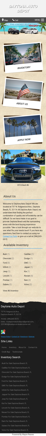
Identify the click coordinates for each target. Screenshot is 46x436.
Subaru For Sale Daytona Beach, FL (16, 426)
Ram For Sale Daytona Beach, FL (15, 421)
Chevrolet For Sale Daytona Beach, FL (17, 372)
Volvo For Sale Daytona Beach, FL (15, 430)
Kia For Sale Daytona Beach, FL (14, 403)
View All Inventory (10, 291)
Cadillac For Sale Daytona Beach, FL (16, 368)
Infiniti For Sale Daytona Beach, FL (15, 390)
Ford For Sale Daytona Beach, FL (14, 381)
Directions (23, 337)
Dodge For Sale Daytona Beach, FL (15, 377)
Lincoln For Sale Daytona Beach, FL (16, 408)
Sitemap (31, 337)
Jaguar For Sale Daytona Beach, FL (15, 394)
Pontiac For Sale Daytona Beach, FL (16, 417)
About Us (22, 347)
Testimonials (17, 352)
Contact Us (15, 337)
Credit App (6, 352)
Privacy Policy (5, 337)
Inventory (12, 347)
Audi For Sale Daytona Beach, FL (14, 363)
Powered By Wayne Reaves (23, 435)
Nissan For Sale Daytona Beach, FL (15, 412)
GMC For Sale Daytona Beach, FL (15, 386)
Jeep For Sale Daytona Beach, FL (15, 399)
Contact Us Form (10, 236)
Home (4, 347)
